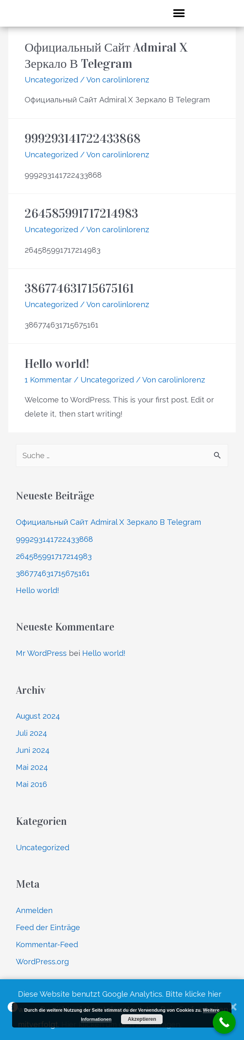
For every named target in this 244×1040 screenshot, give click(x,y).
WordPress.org (42, 961)
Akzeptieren (142, 1019)
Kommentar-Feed (47, 944)
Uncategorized (51, 79)
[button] (178, 13)
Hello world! (57, 363)
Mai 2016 (31, 784)
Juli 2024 (31, 733)
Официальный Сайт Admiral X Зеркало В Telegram (108, 522)
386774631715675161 (79, 288)
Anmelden (34, 910)
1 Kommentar (48, 379)
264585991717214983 (81, 213)
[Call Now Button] (224, 1022)
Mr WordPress (41, 653)
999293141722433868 (83, 138)
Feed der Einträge (48, 927)
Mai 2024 (32, 767)
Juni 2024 (33, 750)
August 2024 (38, 716)
